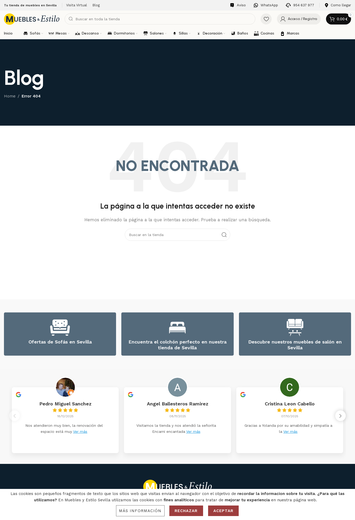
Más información (140, 510)
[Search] (160, 18)
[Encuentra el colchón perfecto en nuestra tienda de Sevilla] (177, 327)
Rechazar (186, 510)
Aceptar (223, 510)
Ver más (80, 431)
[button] (340, 417)
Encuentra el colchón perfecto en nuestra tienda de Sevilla (177, 344)
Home (10, 96)
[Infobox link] (238, 5)
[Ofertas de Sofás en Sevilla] (60, 327)
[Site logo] (31, 18)
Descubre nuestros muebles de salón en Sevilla (295, 344)
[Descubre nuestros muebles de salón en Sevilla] (295, 327)
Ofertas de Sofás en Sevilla (60, 342)
